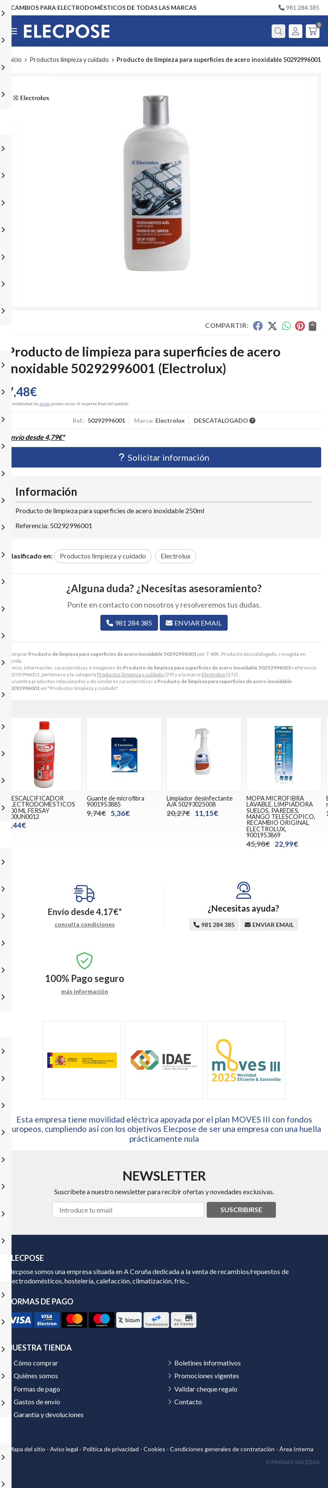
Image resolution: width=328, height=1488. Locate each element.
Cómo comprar (36, 1363)
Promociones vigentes (206, 1375)
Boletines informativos (207, 1363)
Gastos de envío (37, 1401)
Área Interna (296, 1449)
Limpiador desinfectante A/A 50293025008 (200, 801)
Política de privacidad (111, 1449)
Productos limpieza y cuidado (130, 674)
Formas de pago (37, 1389)
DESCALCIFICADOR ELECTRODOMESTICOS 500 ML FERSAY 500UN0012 (41, 807)
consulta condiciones (85, 924)
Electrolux (213, 674)
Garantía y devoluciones (49, 1414)
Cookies (154, 1449)
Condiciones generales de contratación (222, 1449)
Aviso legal (64, 1449)
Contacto (188, 1401)
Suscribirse (241, 1209)
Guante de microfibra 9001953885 (115, 801)
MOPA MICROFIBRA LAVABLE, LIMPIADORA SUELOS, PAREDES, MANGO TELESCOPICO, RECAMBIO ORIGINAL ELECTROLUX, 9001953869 (280, 817)
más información (84, 991)
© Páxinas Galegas (292, 1462)
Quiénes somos (36, 1375)
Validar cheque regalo (205, 1389)
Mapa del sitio (27, 1449)
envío (44, 403)
